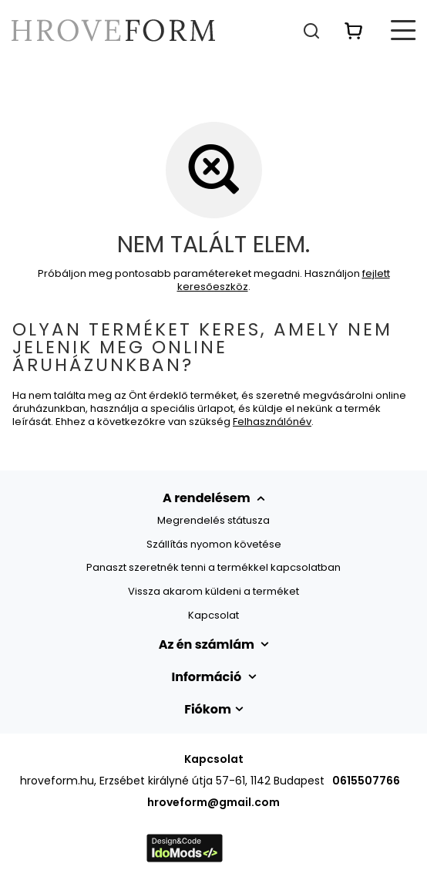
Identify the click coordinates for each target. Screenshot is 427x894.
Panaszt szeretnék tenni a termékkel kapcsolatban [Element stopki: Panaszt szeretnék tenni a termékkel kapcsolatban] (213, 568)
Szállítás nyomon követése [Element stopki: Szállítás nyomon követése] (213, 544)
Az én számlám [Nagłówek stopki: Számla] (208, 644)
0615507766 (366, 780)
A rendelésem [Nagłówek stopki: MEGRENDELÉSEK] (208, 498)
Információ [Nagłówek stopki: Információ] (207, 677)
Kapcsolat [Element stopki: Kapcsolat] (213, 615)
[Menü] (404, 30)
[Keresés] (311, 30)
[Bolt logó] (113, 30)
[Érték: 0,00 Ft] (354, 30)
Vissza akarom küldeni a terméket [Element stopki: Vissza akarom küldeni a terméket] (213, 591)
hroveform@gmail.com (213, 802)
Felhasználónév (272, 421)
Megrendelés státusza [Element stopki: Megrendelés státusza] (213, 520)
